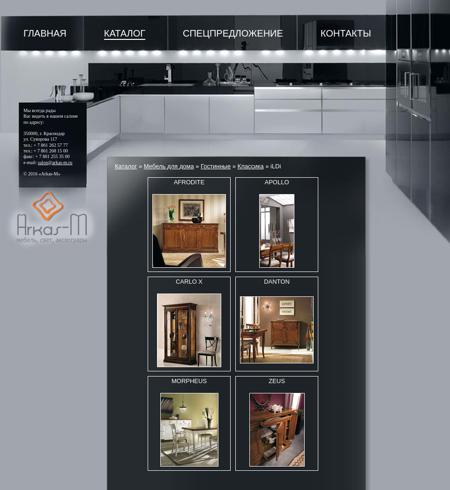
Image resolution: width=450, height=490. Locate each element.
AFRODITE (189, 182)
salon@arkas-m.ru (55, 162)
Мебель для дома (169, 166)
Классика (251, 166)
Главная (45, 33)
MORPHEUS (189, 380)
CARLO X (189, 281)
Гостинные (216, 166)
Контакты (346, 33)
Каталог (124, 33)
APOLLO (276, 182)
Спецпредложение (233, 33)
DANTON (277, 281)
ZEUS (277, 380)
